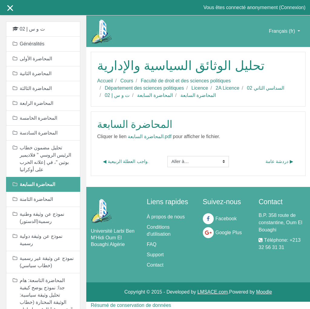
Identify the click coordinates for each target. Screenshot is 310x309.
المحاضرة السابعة (155, 95)
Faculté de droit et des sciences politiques (186, 80)
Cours (126, 80)
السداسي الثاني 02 (266, 88)
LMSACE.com (212, 291)
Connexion (292, 7)
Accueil (105, 80)
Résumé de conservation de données (131, 305)
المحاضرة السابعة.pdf (149, 136)
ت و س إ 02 (117, 95)
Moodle (264, 291)
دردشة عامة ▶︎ (279, 161)
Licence (199, 88)
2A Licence (227, 88)
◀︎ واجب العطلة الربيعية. (126, 161)
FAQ (152, 244)
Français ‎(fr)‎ (282, 31)
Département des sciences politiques (144, 88)
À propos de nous (166, 216)
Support (155, 254)
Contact (155, 264)
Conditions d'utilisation (159, 230)
